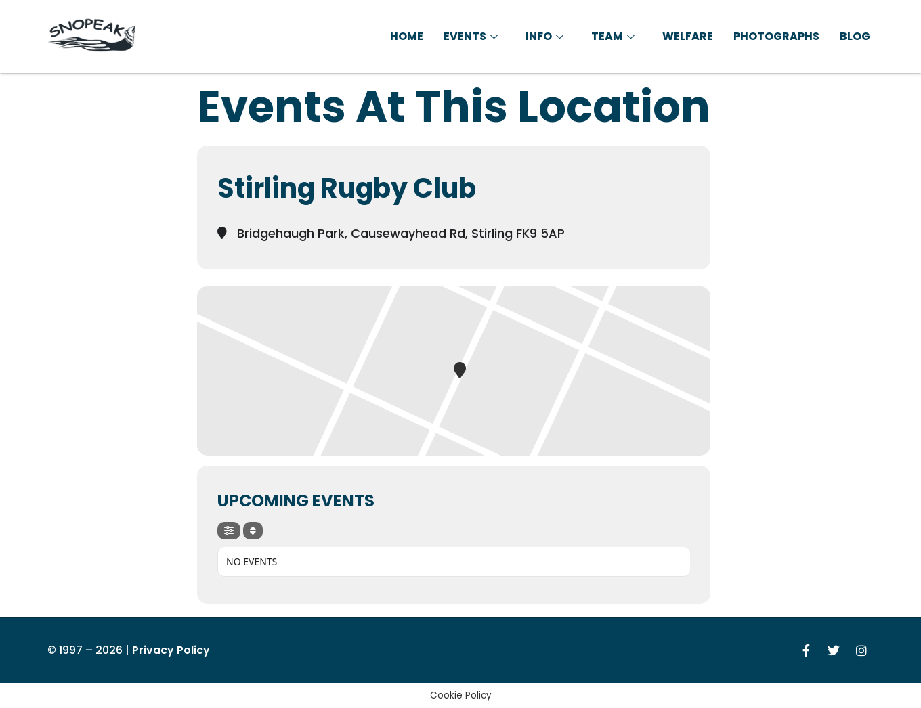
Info (546, 36)
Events (472, 36)
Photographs (776, 36)
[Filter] (228, 530)
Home (406, 36)
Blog (855, 36)
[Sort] (253, 530)
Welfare (687, 36)
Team (614, 36)
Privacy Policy (171, 650)
